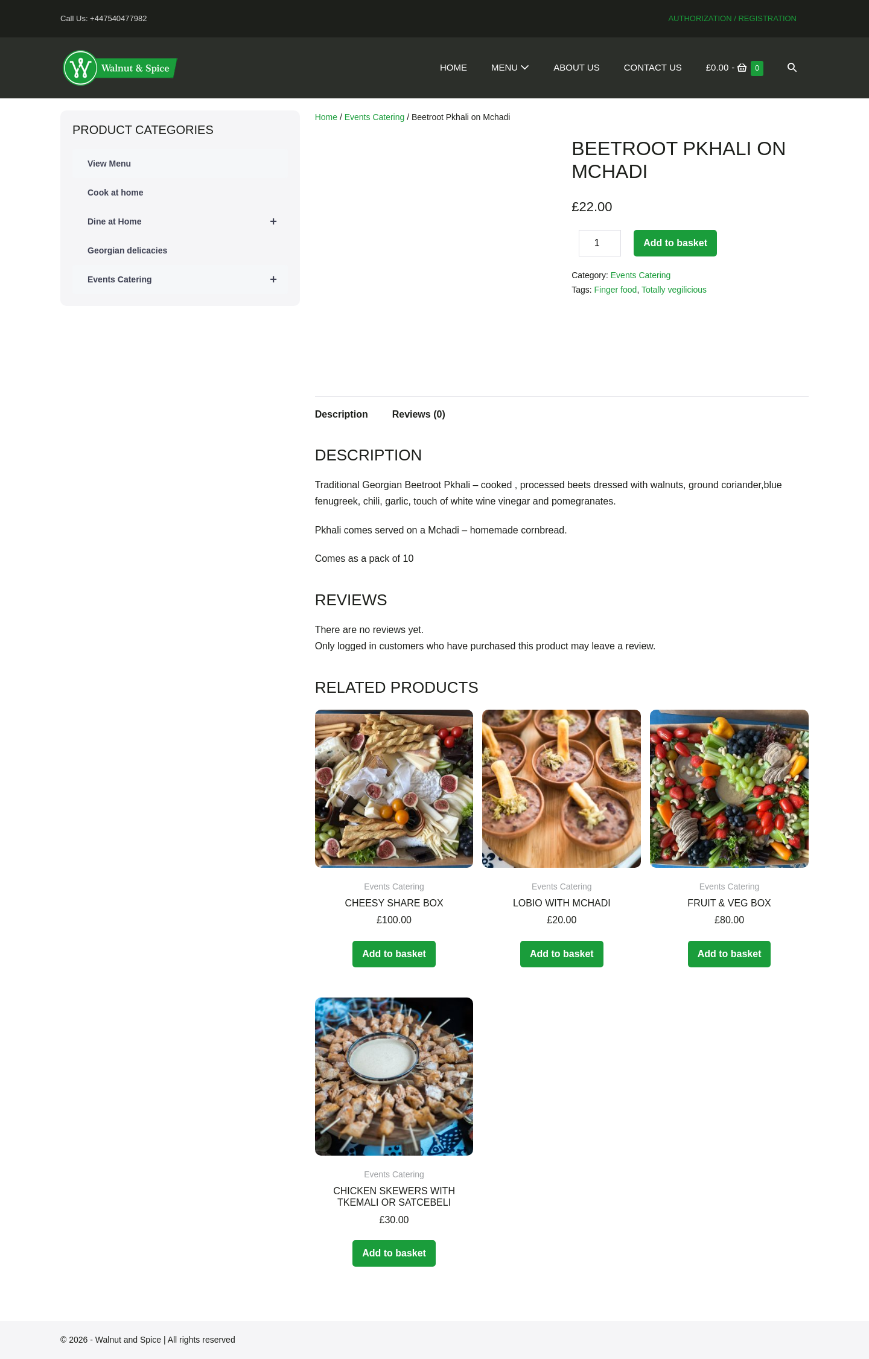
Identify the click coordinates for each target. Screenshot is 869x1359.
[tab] (341, 412)
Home (453, 67)
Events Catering (188, 279)
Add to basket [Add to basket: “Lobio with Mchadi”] (562, 954)
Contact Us (653, 67)
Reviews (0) (418, 414)
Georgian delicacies (127, 250)
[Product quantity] (600, 243)
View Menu (109, 163)
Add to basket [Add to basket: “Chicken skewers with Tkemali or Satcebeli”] (394, 1253)
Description (341, 414)
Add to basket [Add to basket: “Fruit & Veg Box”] (730, 954)
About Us (576, 67)
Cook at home (116, 192)
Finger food (615, 289)
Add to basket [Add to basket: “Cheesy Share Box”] (394, 954)
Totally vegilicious (674, 289)
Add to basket (675, 243)
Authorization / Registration (732, 18)
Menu (510, 67)
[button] (792, 67)
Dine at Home (188, 221)
